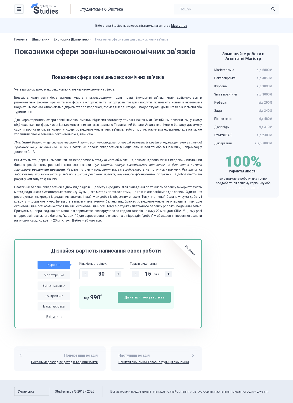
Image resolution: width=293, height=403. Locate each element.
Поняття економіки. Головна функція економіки (153, 362)
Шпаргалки (40, 39)
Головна (20, 39)
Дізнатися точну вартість (144, 297)
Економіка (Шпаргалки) (72, 39)
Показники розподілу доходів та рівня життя (64, 362)
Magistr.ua (179, 25)
